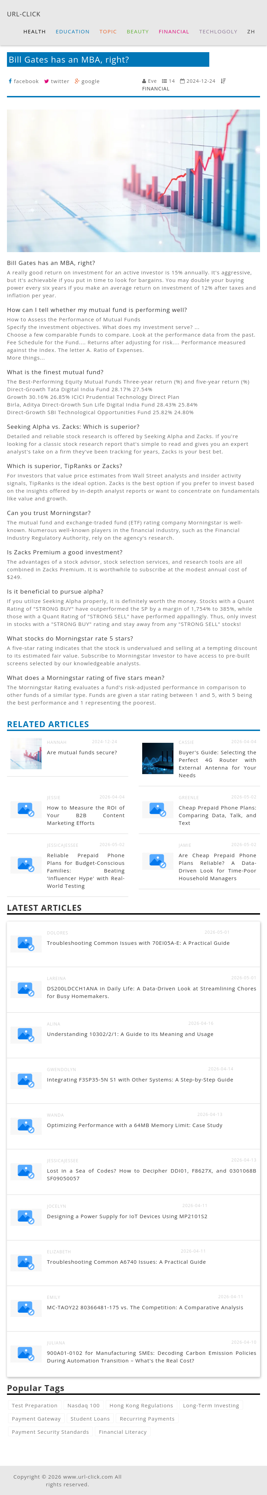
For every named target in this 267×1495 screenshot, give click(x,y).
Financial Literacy (123, 1431)
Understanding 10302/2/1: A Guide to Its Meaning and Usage (130, 1033)
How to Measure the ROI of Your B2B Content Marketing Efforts (86, 815)
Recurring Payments (147, 1418)
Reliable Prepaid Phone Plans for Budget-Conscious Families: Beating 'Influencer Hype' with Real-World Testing (86, 870)
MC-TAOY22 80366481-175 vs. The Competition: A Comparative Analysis (145, 1307)
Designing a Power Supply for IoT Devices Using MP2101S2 (127, 1216)
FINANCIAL (156, 88)
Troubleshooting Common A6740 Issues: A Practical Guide (126, 1261)
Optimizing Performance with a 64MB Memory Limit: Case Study (134, 1125)
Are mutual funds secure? (82, 752)
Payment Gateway (36, 1418)
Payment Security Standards (50, 1431)
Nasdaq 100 (83, 1405)
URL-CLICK (24, 13)
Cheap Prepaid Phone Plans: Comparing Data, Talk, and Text (218, 815)
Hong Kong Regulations (141, 1405)
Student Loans (90, 1418)
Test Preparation (35, 1405)
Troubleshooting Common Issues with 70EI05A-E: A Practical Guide (138, 942)
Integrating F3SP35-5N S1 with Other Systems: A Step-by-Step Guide (140, 1079)
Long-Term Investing (211, 1405)
